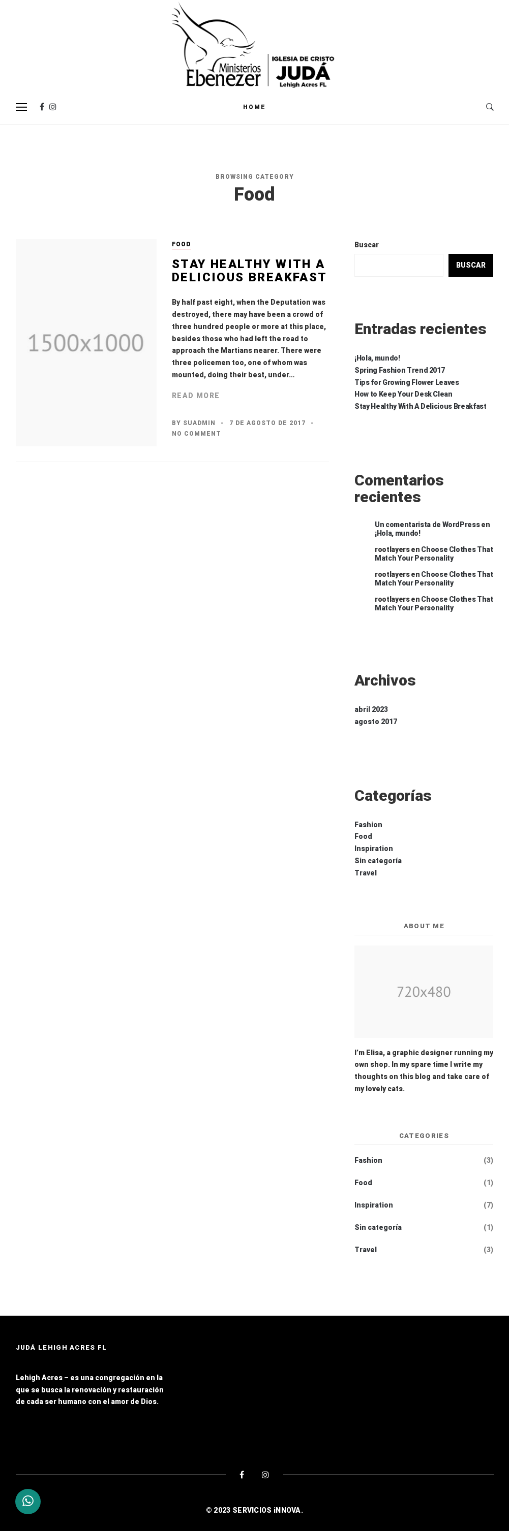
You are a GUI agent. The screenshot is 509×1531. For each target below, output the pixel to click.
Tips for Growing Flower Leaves (406, 382)
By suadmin (194, 423)
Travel (365, 873)
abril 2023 (371, 709)
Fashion (368, 825)
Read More (196, 396)
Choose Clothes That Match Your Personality (434, 554)
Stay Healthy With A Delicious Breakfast (249, 270)
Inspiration (373, 848)
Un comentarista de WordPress (427, 524)
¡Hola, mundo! (377, 358)
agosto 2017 (375, 722)
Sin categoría (378, 861)
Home (254, 107)
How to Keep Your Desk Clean (403, 394)
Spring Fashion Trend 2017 (399, 370)
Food (181, 244)
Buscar (366, 245)
